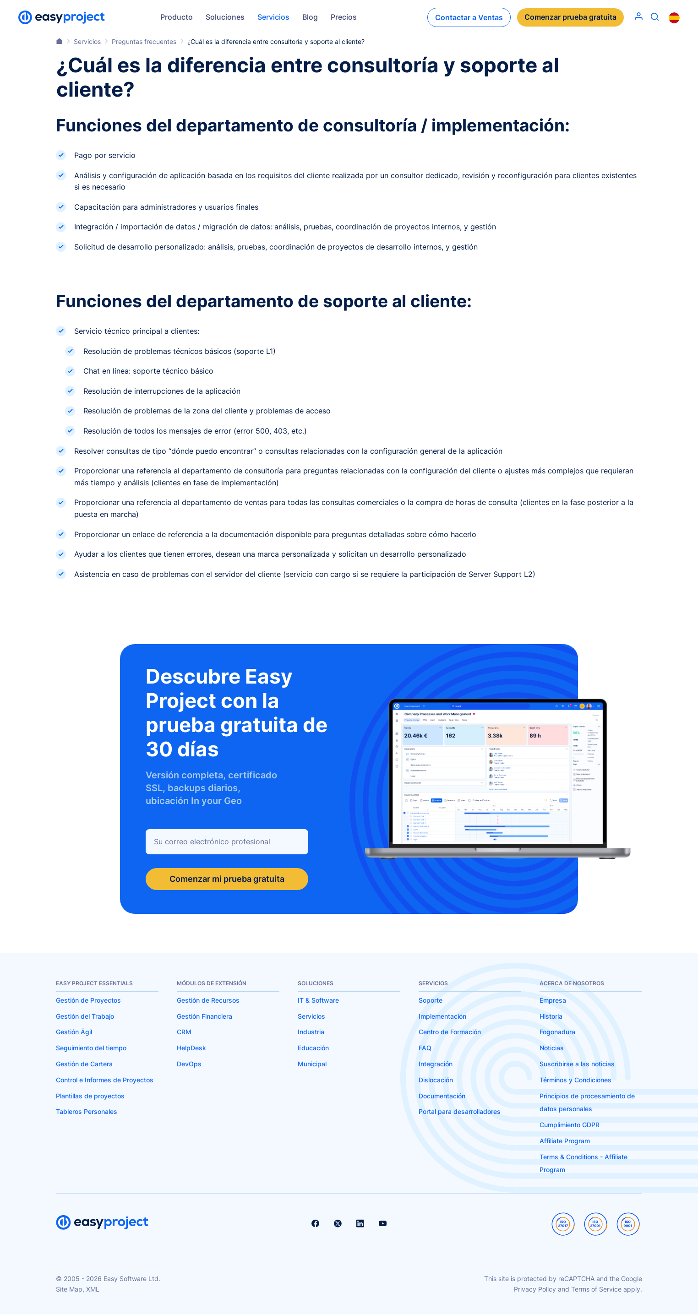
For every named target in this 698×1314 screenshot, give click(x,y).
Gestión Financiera (204, 1016)
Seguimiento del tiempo (91, 1048)
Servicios (273, 17)
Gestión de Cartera (84, 1064)
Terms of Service (596, 1289)
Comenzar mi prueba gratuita (226, 879)
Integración (436, 1064)
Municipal (312, 1064)
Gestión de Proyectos (88, 1000)
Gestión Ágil (74, 1032)
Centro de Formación (450, 1032)
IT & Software (318, 1000)
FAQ (425, 1048)
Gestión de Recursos (208, 1000)
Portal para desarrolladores (460, 1111)
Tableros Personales (86, 1111)
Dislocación (436, 1080)
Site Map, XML (77, 1289)
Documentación (442, 1096)
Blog (310, 17)
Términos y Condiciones (575, 1080)
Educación (313, 1048)
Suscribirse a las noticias (577, 1064)
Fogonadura (557, 1032)
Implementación (442, 1016)
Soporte (430, 1000)
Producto (176, 17)
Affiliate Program (565, 1141)
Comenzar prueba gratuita (570, 17)
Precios (344, 17)
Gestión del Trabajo (85, 1016)
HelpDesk (191, 1048)
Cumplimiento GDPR (570, 1125)
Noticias (552, 1048)
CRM (184, 1032)
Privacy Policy (535, 1289)
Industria (311, 1032)
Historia (551, 1016)
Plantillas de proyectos (90, 1096)
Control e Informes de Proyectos (104, 1080)
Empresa (553, 1000)
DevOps (189, 1064)
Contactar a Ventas (469, 17)
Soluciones (225, 17)
